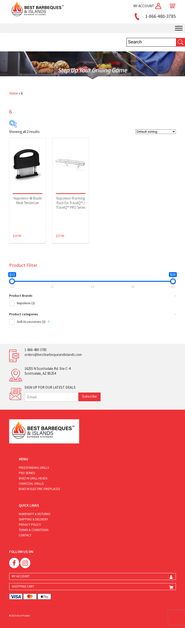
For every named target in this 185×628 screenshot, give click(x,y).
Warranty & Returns (34, 514)
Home (13, 93)
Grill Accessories (31, 321)
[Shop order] (155, 131)
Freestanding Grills (34, 468)
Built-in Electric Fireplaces (39, 489)
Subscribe (89, 396)
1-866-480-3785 (154, 16)
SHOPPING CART (23, 586)
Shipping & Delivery (33, 519)
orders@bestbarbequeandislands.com (53, 354)
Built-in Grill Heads (33, 478)
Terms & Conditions (33, 530)
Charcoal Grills (31, 484)
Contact (25, 535)
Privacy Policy (30, 525)
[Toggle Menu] (179, 28)
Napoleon (26, 303)
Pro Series (27, 473)
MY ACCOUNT (147, 6)
